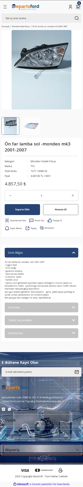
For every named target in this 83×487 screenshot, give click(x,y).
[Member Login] (70, 7)
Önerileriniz (15, 333)
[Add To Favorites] (15, 220)
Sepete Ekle (22, 209)
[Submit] (77, 372)
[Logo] (25, 6)
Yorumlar (14, 307)
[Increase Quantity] (72, 195)
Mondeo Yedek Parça (43, 161)
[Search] (41, 18)
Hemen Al (61, 209)
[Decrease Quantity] (10, 195)
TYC (33, 166)
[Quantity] (41, 195)
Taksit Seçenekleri (20, 320)
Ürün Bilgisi (15, 252)
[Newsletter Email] (41, 372)
